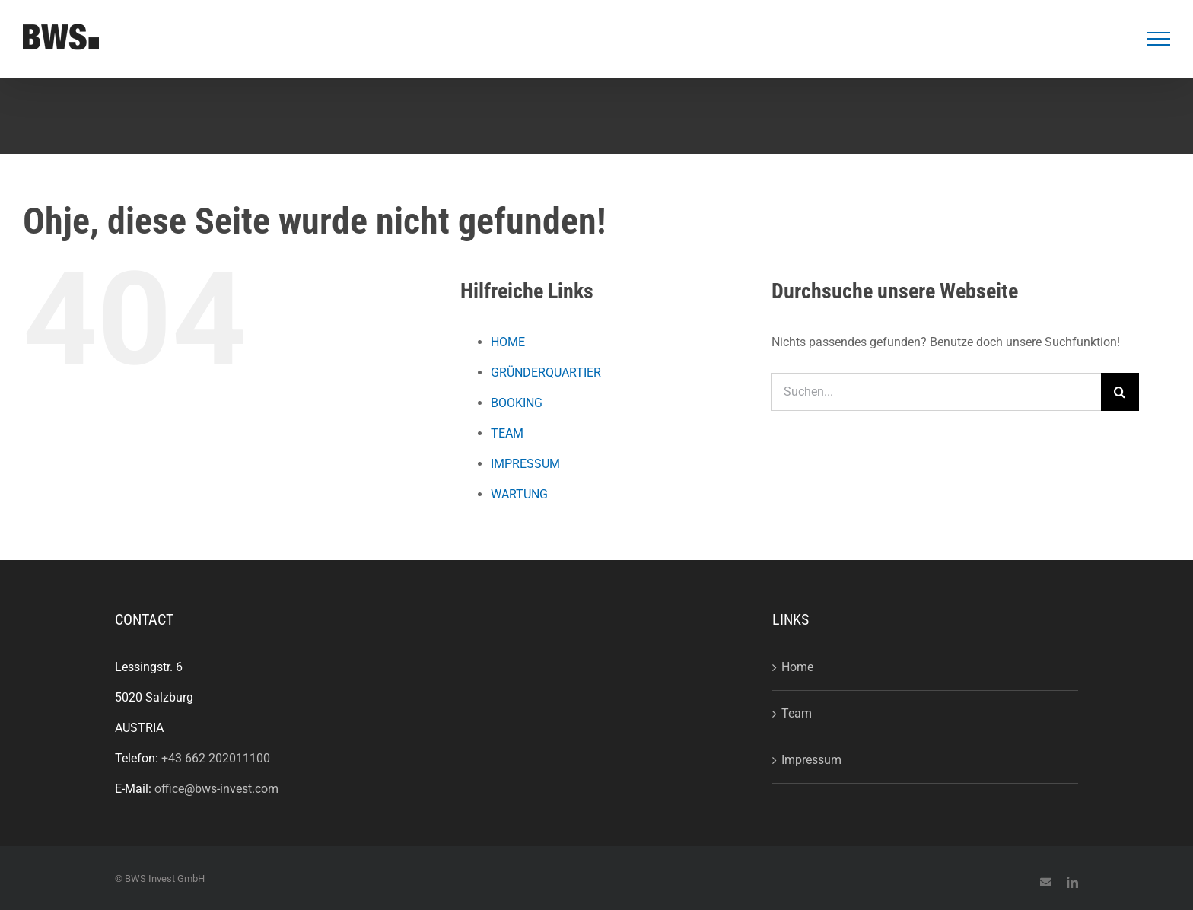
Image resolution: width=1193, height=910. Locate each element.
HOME (508, 342)
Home (797, 667)
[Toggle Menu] (1159, 39)
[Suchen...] (936, 392)
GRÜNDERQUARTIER (546, 372)
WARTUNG (519, 494)
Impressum (811, 759)
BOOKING (516, 403)
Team (796, 713)
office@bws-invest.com (216, 788)
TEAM (507, 433)
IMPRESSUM (525, 464)
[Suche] (1120, 392)
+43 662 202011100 (215, 758)
